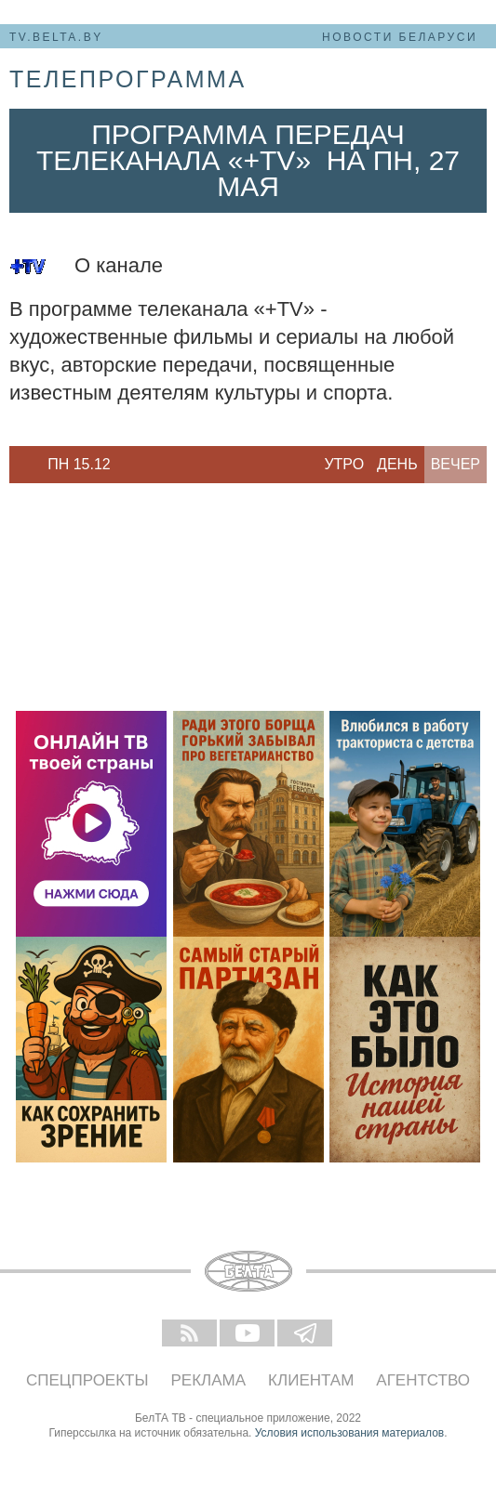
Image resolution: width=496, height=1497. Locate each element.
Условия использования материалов (349, 1432)
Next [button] (139, 464)
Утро (344, 464)
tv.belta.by (56, 37)
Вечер (455, 464)
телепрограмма (128, 79)
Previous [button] (18, 464)
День (397, 464)
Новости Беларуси (399, 37)
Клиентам (311, 1380)
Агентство (423, 1380)
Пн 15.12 (79, 464)
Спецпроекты (87, 1380)
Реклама (209, 1380)
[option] (79, 464)
